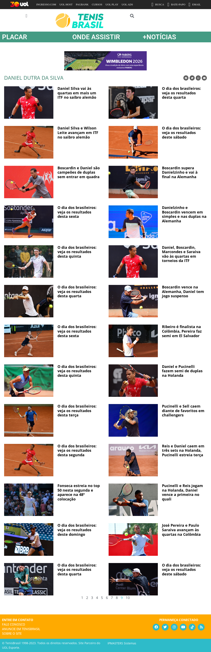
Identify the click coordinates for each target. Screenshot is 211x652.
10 (128, 597)
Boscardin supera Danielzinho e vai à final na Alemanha (180, 172)
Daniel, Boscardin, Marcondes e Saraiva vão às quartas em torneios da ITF (181, 254)
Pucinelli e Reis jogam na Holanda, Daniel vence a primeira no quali (182, 492)
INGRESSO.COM (46, 4)
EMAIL (195, 4)
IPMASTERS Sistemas (122, 643)
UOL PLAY (112, 4)
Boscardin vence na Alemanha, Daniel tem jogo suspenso (183, 291)
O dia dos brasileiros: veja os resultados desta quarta (181, 93)
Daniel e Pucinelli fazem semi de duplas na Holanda (182, 371)
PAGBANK (82, 4)
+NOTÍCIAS (159, 37)
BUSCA (157, 4)
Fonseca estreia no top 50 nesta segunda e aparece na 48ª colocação (78, 492)
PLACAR (14, 37)
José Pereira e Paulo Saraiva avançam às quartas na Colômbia (181, 530)
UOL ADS (127, 4)
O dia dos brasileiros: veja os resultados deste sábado (181, 132)
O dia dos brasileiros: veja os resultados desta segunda (76, 450)
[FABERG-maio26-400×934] (105, 68)
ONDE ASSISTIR (96, 37)
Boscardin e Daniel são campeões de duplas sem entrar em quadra (78, 172)
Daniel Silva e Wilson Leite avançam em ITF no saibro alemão (77, 132)
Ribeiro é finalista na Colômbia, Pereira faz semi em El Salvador (182, 331)
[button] (26, 15)
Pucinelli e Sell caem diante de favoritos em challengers (183, 410)
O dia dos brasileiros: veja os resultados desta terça (76, 410)
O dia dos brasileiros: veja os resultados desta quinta (76, 252)
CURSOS (97, 4)
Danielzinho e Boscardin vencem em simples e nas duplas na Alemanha (184, 214)
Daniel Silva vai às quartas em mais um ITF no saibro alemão (76, 93)
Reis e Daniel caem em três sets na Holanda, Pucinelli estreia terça (183, 450)
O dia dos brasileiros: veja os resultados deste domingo (76, 530)
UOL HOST (65, 4)
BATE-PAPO (176, 4)
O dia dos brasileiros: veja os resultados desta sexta (76, 212)
